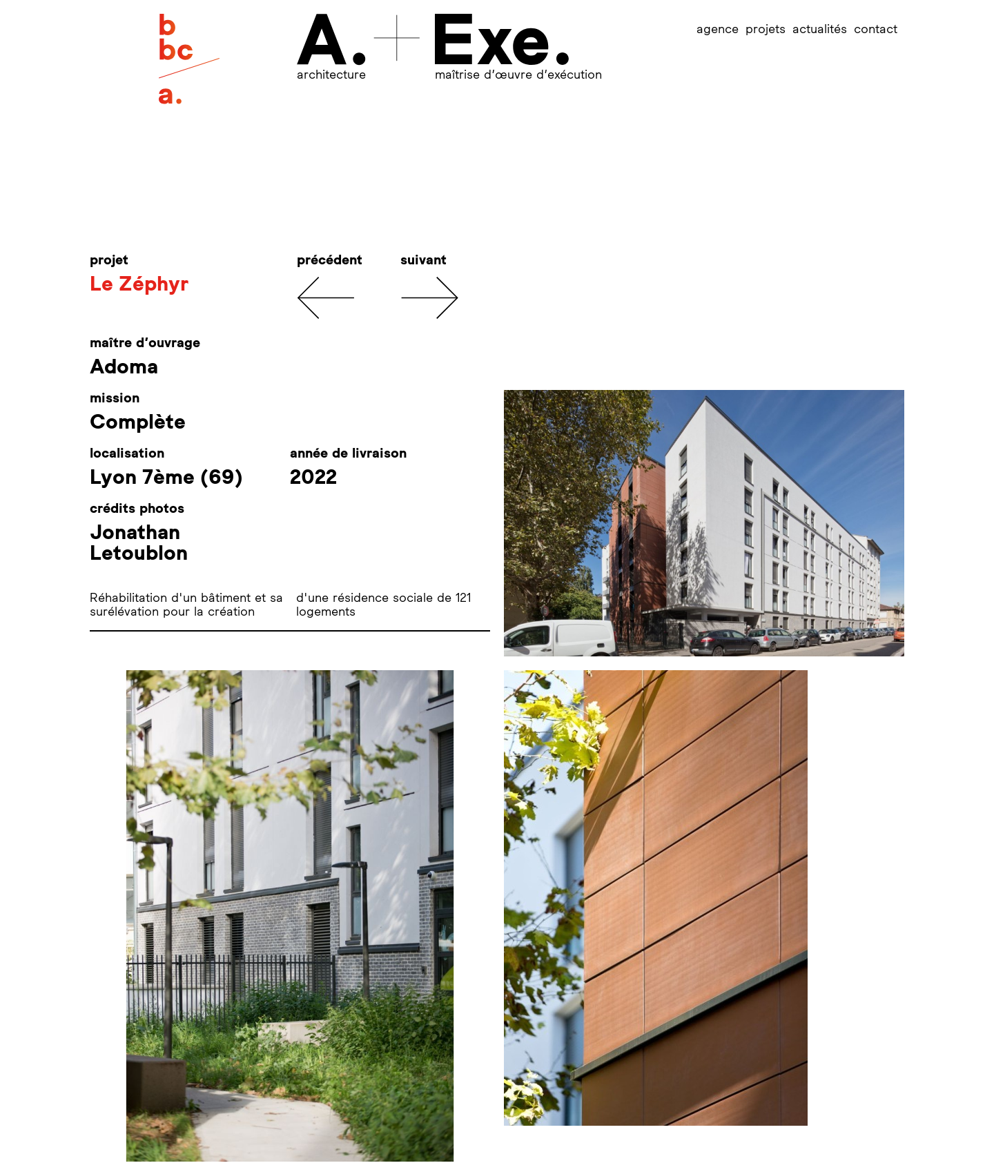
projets (766, 28)
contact (875, 28)
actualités (819, 28)
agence (717, 28)
